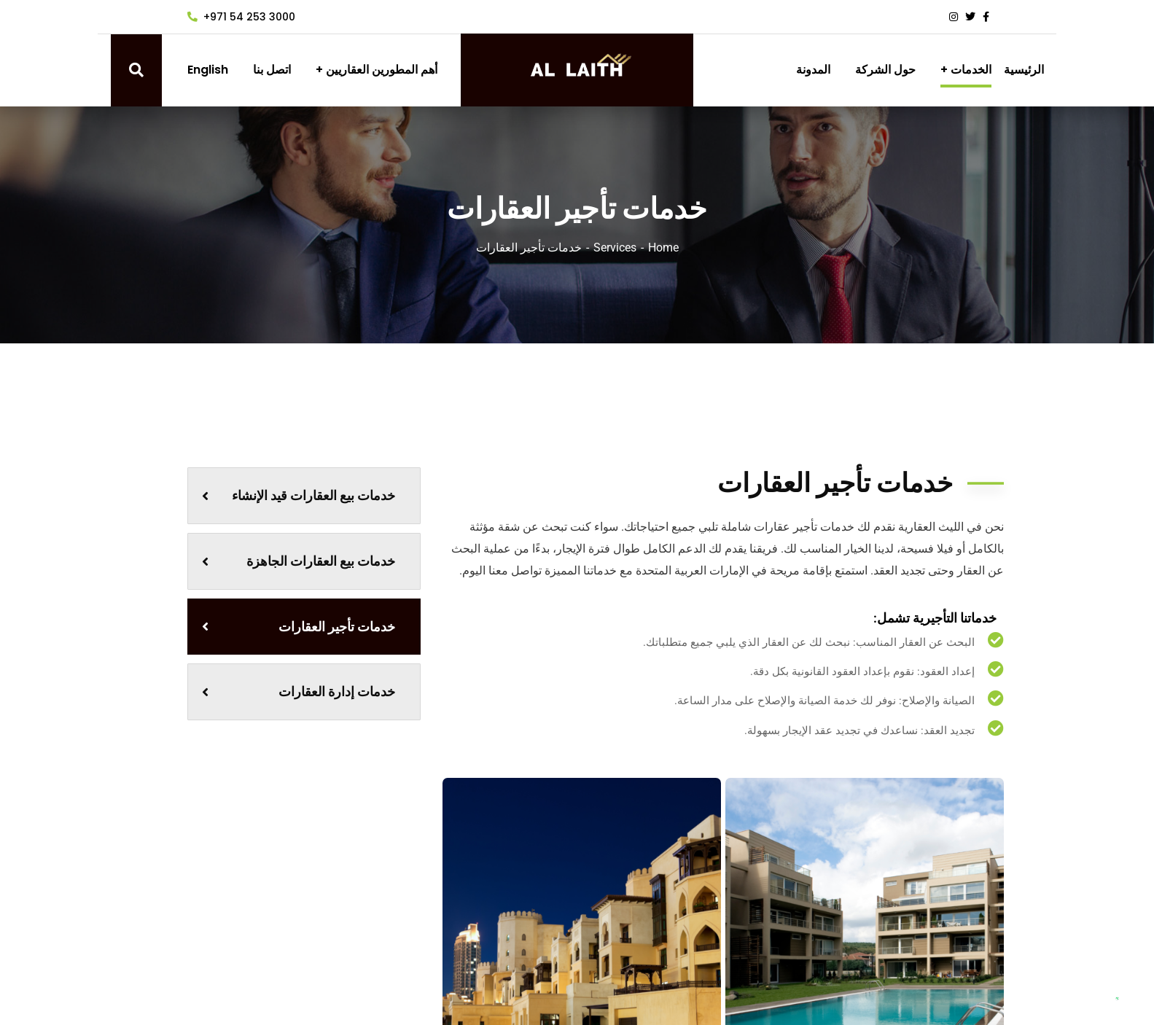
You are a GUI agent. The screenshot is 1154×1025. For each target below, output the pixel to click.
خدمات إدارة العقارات (298, 691)
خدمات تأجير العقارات (298, 626)
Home (663, 247)
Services (614, 247)
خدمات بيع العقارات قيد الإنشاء (298, 495)
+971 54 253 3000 (241, 16)
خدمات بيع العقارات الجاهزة (298, 561)
